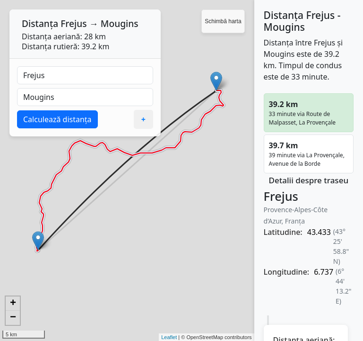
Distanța (40, 23)
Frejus (73, 23)
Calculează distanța (57, 119)
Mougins (119, 23)
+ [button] (13, 303)
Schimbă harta (223, 21)
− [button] (13, 318)
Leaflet (169, 337)
